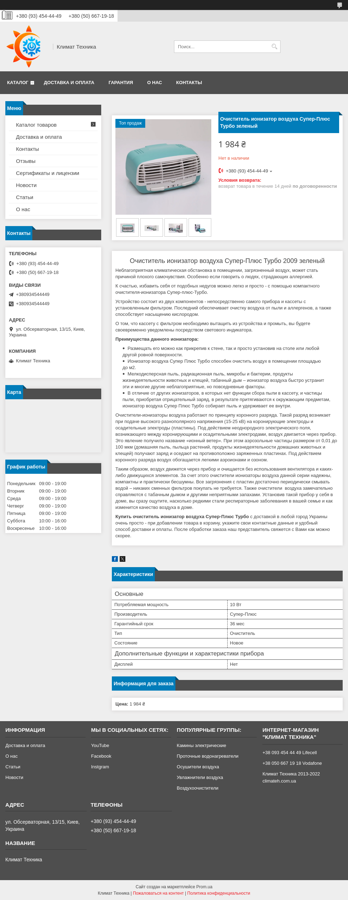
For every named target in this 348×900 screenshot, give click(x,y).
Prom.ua (204, 886)
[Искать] (274, 46)
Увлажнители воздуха (200, 777)
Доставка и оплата (69, 82)
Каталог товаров (36, 125)
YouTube (100, 745)
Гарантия (121, 82)
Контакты (189, 82)
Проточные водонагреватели (208, 756)
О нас (154, 82)
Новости (26, 185)
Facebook (101, 756)
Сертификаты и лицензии (47, 173)
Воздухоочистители (197, 788)
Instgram (100, 766)
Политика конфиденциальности (218, 893)
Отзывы (26, 161)
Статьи (24, 197)
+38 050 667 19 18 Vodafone (292, 763)
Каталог (17, 82)
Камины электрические (201, 745)
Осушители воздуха (198, 766)
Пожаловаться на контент (158, 893)
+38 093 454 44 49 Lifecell (289, 752)
